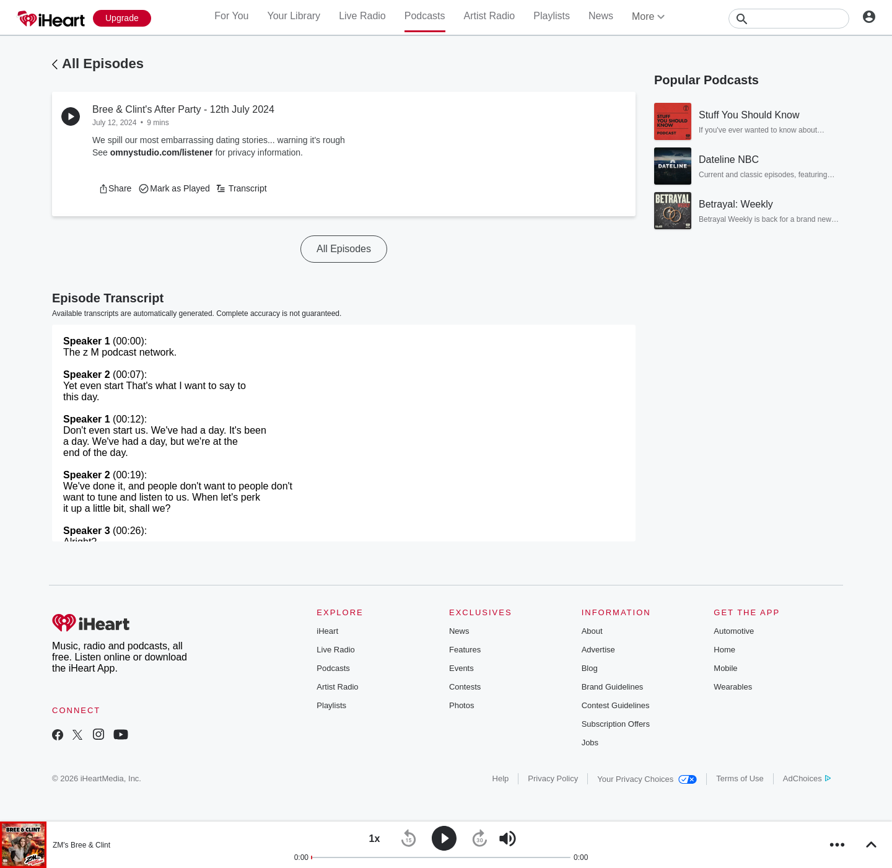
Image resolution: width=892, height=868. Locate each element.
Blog (590, 668)
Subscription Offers (616, 724)
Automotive (734, 631)
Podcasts (424, 16)
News (600, 16)
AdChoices (807, 778)
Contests (465, 686)
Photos (461, 705)
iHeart (327, 631)
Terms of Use (740, 778)
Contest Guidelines (616, 705)
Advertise (598, 649)
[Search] (788, 18)
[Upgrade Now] (122, 18)
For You (231, 16)
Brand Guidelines (613, 686)
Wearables (733, 686)
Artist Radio (489, 16)
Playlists (551, 16)
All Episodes (103, 63)
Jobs (590, 742)
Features (465, 649)
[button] (115, 188)
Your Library (293, 16)
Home (724, 649)
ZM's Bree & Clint (81, 845)
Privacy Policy (553, 778)
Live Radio (362, 16)
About (592, 631)
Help (500, 778)
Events (461, 668)
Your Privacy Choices (647, 779)
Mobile (725, 668)
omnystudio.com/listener (161, 152)
